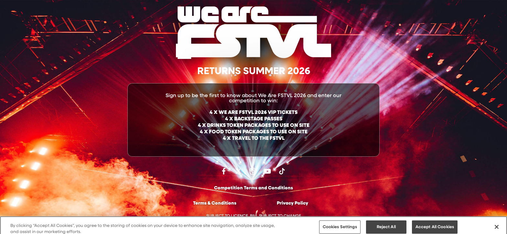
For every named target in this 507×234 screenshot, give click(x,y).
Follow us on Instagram (252, 171)
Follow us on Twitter (238, 171)
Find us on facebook (223, 171)
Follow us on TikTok (281, 171)
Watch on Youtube (267, 171)
